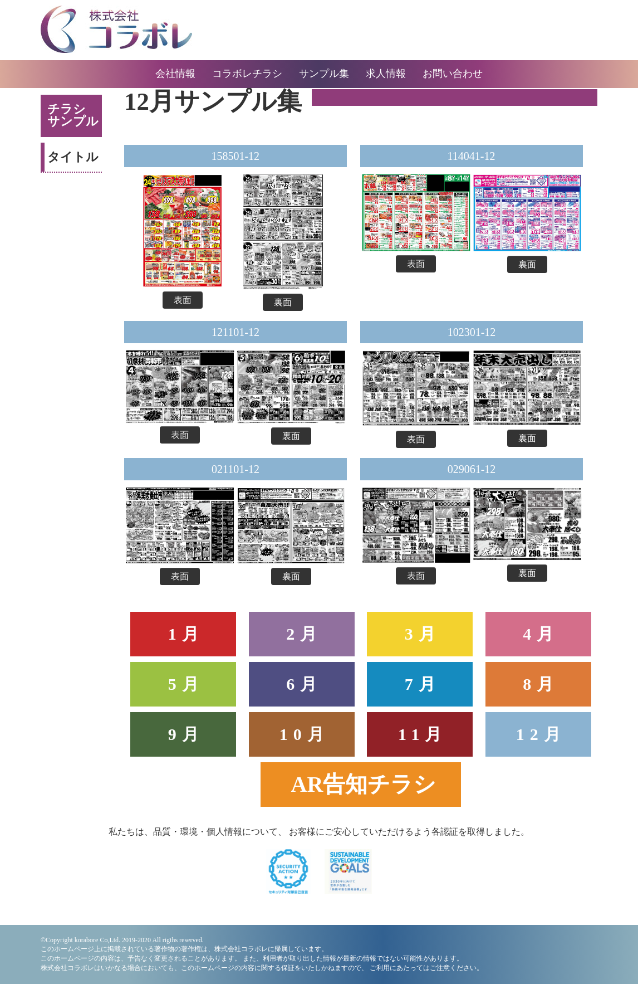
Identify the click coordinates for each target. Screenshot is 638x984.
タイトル (73, 157)
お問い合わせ (453, 73)
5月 (186, 684)
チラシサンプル (73, 115)
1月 (186, 634)
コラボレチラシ (247, 73)
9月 (186, 734)
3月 (423, 634)
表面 (183, 300)
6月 (304, 684)
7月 (423, 684)
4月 (541, 634)
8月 (541, 684)
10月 (304, 734)
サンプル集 (324, 73)
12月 (541, 734)
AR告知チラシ (363, 784)
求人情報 (386, 73)
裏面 (283, 302)
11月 (422, 734)
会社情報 (175, 73)
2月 (304, 634)
